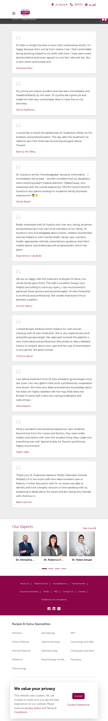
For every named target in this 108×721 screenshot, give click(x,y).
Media (46, 591)
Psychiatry (76, 659)
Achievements (78, 583)
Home (15, 19)
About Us (24, 583)
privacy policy (33, 708)
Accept (78, 696)
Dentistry (17, 633)
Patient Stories (41, 583)
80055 (76, 4)
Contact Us (68, 591)
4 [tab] (63, 568)
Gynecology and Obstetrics (83, 641)
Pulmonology (19, 668)
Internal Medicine (21, 650)
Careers (82, 591)
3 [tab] (57, 568)
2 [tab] (50, 568)
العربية (92, 4)
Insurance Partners (29, 591)
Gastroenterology (50, 641)
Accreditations (60, 583)
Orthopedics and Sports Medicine (83, 650)
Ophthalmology (49, 650)
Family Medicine (20, 641)
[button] (59, 5)
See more (89, 528)
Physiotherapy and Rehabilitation (54, 659)
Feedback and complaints (54, 599)
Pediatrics (17, 659)
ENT (73, 633)
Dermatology (48, 633)
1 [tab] (44, 568)
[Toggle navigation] (13, 13)
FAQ (56, 591)
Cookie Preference (78, 704)
